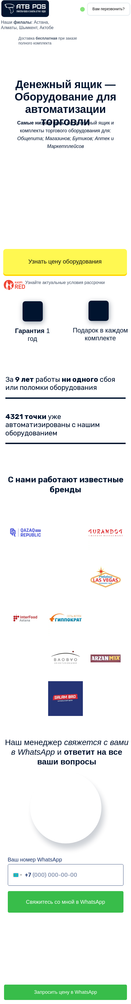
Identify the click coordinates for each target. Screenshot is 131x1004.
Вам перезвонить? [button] (109, 9)
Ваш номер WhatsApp (35, 860)
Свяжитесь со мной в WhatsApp (65, 902)
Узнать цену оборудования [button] (65, 261)
